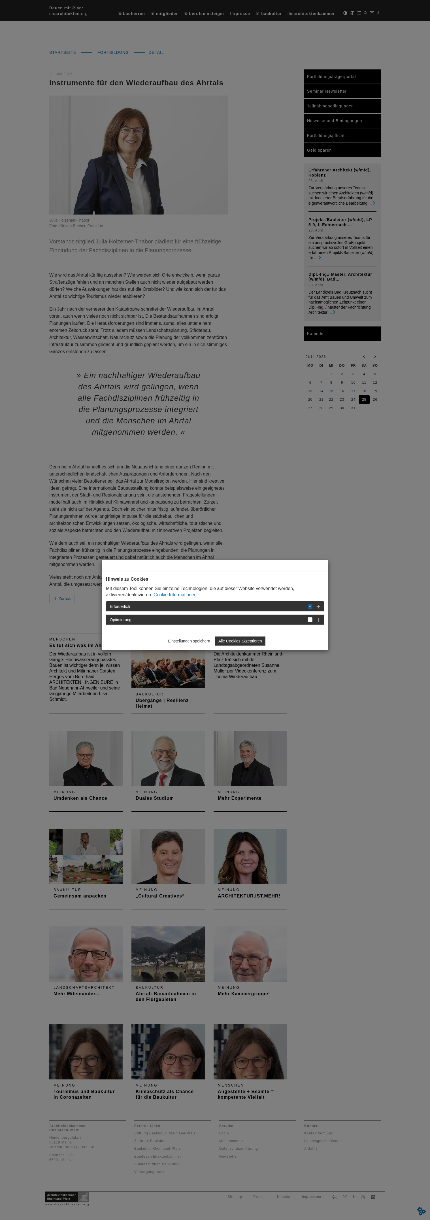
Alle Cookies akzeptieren (240, 641)
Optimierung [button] (120, 620)
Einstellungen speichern (189, 641)
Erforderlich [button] (120, 606)
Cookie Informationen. (176, 594)
